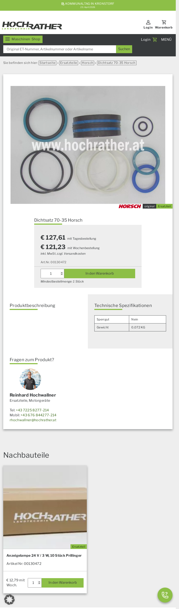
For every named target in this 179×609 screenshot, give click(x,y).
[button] (9, 599)
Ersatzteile (68, 63)
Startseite (47, 63)
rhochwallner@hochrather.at (33, 420)
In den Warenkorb (100, 273)
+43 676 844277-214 (38, 415)
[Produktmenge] (52, 273)
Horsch (87, 63)
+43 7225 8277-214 (32, 410)
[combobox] (67, 49)
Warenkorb (164, 27)
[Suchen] (124, 49)
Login (148, 27)
